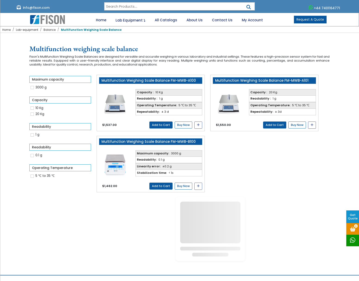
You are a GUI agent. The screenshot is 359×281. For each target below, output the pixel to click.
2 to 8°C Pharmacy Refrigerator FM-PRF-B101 (215, 236)
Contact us (140, 236)
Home (101, 20)
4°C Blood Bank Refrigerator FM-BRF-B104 (215, 244)
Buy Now (183, 125)
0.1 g (38, 155)
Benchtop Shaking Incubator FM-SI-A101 (214, 249)
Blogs (135, 241)
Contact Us (222, 20)
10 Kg (39, 108)
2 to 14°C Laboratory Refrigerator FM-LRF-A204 (215, 227)
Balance (50, 30)
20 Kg (39, 114)
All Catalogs (166, 20)
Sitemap (138, 257)
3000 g (41, 87)
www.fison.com (288, 253)
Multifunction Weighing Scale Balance (91, 30)
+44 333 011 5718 (286, 247)
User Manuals (142, 252)
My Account (252, 20)
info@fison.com (33, 7)
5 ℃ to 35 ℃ (45, 176)
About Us (194, 20)
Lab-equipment (27, 30)
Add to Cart (161, 125)
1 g (37, 134)
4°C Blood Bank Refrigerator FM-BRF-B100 (215, 255)
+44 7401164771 (324, 7)
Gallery (136, 246)
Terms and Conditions (149, 262)
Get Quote (353, 217)
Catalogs (138, 230)
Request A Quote (310, 19)
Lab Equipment (130, 19)
